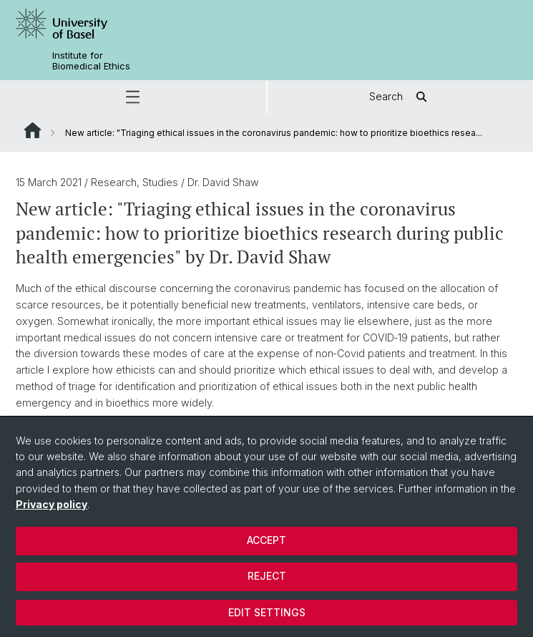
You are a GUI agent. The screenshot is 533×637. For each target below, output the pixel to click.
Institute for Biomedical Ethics (91, 61)
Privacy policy (51, 504)
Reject (267, 576)
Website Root (32, 130)
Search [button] (400, 97)
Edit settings (266, 612)
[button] (133, 97)
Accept (266, 540)
